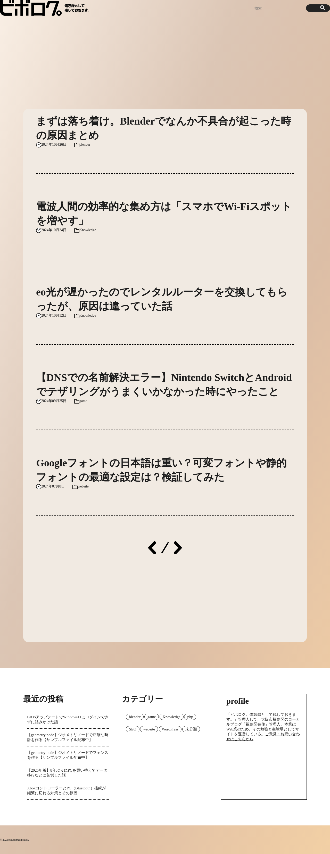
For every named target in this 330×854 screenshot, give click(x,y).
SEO (132, 729)
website (83, 486)
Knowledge (87, 230)
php (190, 717)
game (83, 401)
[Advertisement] (165, 60)
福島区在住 (255, 724)
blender (84, 144)
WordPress (170, 729)
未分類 (191, 729)
